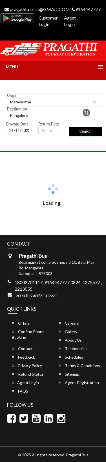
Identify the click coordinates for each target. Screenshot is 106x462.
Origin (12, 95)
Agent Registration (79, 382)
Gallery (68, 331)
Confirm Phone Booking (28, 334)
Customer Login (48, 21)
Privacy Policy (27, 365)
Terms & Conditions (79, 365)
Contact (22, 348)
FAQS (20, 391)
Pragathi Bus (77, 454)
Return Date (48, 124)
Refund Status (28, 374)
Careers (69, 323)
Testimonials (73, 348)
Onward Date (17, 124)
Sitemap (69, 374)
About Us (70, 340)
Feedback (23, 357)
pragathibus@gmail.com (37, 295)
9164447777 (86, 9)
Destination (17, 109)
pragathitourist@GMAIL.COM (37, 9)
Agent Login (70, 21)
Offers (21, 323)
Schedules (71, 357)
